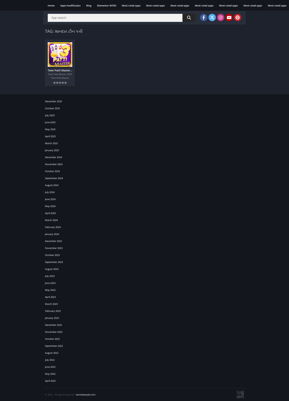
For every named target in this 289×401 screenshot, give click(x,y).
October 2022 (52, 339)
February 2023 (53, 311)
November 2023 (53, 248)
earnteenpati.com (85, 394)
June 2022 (50, 366)
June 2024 (50, 199)
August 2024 (51, 185)
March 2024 (51, 220)
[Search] (121, 18)
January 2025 (52, 150)
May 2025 (50, 129)
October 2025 (52, 108)
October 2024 (52, 171)
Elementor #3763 (106, 5)
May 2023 (50, 290)
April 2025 (50, 136)
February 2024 (53, 227)
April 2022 (50, 380)
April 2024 (50, 213)
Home (51, 5)
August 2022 (51, 352)
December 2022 (53, 325)
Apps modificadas (70, 5)
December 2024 (53, 157)
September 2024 (54, 178)
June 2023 (50, 283)
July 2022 (50, 359)
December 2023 (53, 241)
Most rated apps (131, 5)
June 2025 (50, 122)
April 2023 (50, 297)
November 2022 (53, 332)
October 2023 (52, 255)
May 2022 (50, 373)
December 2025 (53, 101)
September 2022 (54, 345)
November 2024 (53, 164)
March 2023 (51, 304)
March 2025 (51, 143)
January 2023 (52, 318)
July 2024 (50, 192)
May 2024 (50, 206)
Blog (88, 5)
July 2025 (50, 115)
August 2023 (51, 269)
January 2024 (52, 234)
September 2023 (54, 262)
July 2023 (50, 276)
